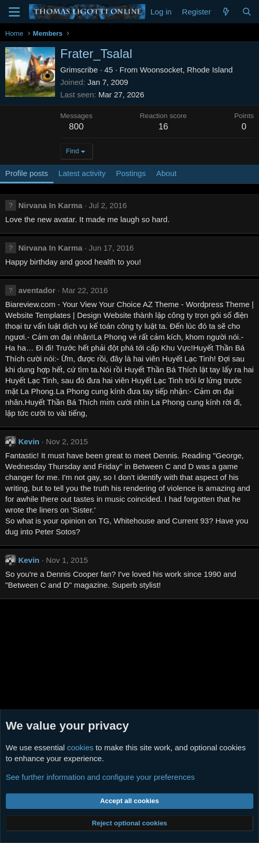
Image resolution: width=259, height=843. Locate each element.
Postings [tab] (131, 173)
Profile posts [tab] (26, 173)
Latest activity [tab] (82, 173)
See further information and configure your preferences (100, 777)
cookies (80, 747)
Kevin (28, 441)
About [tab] (166, 173)
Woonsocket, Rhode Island (186, 69)
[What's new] (226, 11)
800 (76, 127)
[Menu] (14, 12)
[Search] (247, 11)
